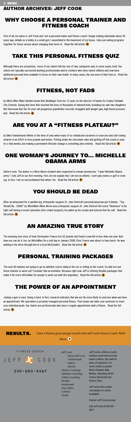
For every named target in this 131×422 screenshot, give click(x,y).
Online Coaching (70, 377)
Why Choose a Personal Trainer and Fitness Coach (65, 22)
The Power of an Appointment (65, 286)
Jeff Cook (67, 352)
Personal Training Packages (65, 256)
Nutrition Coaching (72, 373)
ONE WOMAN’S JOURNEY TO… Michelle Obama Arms (65, 158)
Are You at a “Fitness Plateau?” (65, 124)
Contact (66, 391)
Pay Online (67, 388)
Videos (71, 363)
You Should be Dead (65, 191)
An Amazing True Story (65, 225)
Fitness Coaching (71, 370)
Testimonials (75, 359)
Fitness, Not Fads (66, 90)
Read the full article (74, 44)
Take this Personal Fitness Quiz (65, 55)
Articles (72, 366)
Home (65, 395)
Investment (68, 384)
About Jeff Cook (76, 355)
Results (66, 380)
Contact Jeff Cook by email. (102, 400)
